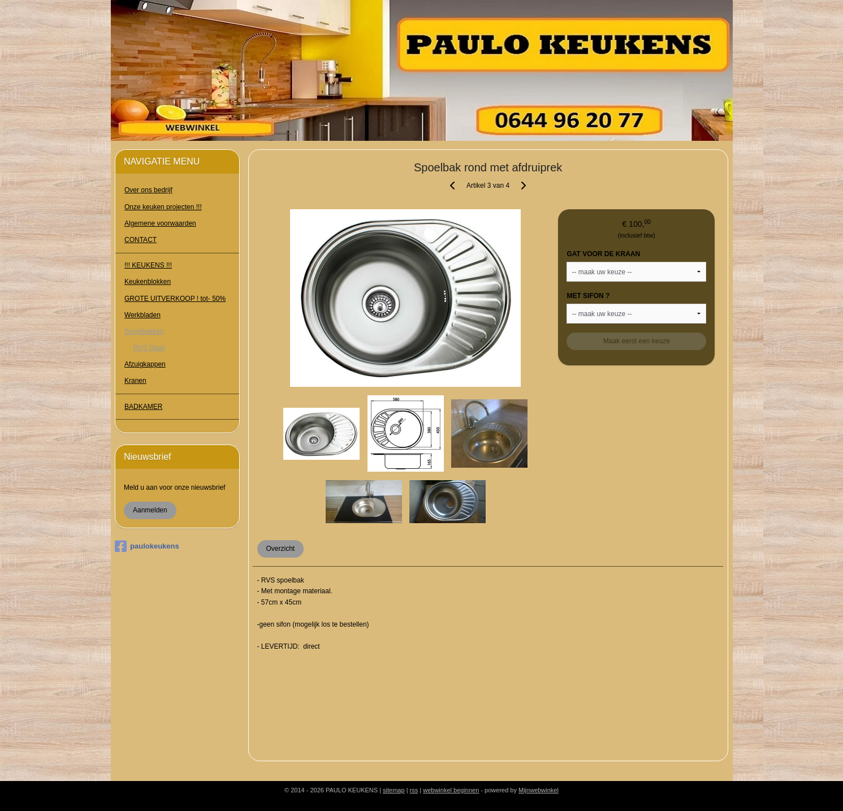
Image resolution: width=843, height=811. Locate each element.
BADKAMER (143, 407)
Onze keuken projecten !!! (163, 207)
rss (414, 790)
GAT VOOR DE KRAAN (604, 254)
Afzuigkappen (145, 364)
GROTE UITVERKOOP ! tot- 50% (175, 299)
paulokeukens (147, 546)
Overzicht (280, 549)
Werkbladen (142, 315)
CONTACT (140, 240)
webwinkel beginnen (451, 790)
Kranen (135, 381)
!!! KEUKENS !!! (148, 265)
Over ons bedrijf (148, 190)
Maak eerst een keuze (636, 341)
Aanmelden (150, 510)
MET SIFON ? (588, 296)
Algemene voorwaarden (160, 223)
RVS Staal (149, 348)
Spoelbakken (143, 331)
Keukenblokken (147, 282)
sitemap (394, 790)
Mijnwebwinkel (538, 790)
